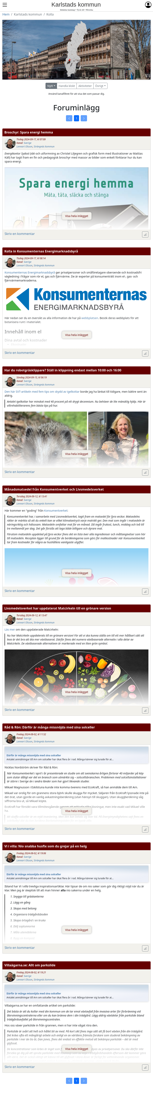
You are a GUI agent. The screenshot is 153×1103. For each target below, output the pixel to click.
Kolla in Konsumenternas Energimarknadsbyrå (41, 251)
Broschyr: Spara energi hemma (28, 132)
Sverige (27, 143)
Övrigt (99, 86)
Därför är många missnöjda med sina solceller (34, 755)
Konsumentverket (55, 510)
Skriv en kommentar (20, 234)
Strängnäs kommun (44, 146)
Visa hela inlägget (76, 216)
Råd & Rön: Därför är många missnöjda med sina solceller (49, 727)
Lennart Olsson (24, 146)
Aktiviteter (85, 86)
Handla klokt (67, 86)
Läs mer (10, 629)
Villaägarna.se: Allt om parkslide (29, 965)
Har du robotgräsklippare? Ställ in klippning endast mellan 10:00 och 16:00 (62, 370)
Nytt (50, 86)
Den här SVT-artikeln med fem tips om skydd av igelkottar (42, 391)
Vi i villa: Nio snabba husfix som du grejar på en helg (45, 846)
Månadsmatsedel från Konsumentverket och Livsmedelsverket (54, 489)
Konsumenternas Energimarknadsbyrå (30, 272)
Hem (6, 14)
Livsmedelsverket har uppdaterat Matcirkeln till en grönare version (57, 608)
